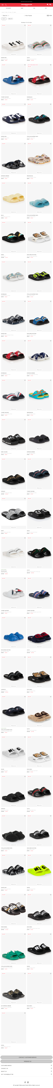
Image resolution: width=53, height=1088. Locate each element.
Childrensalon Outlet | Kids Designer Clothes (26, 5)
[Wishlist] (48, 5)
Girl (34, 8)
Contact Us (4, 1068)
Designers (8, 8)
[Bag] (51, 5)
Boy (46, 8)
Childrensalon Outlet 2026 (25, 1085)
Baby (22, 8)
